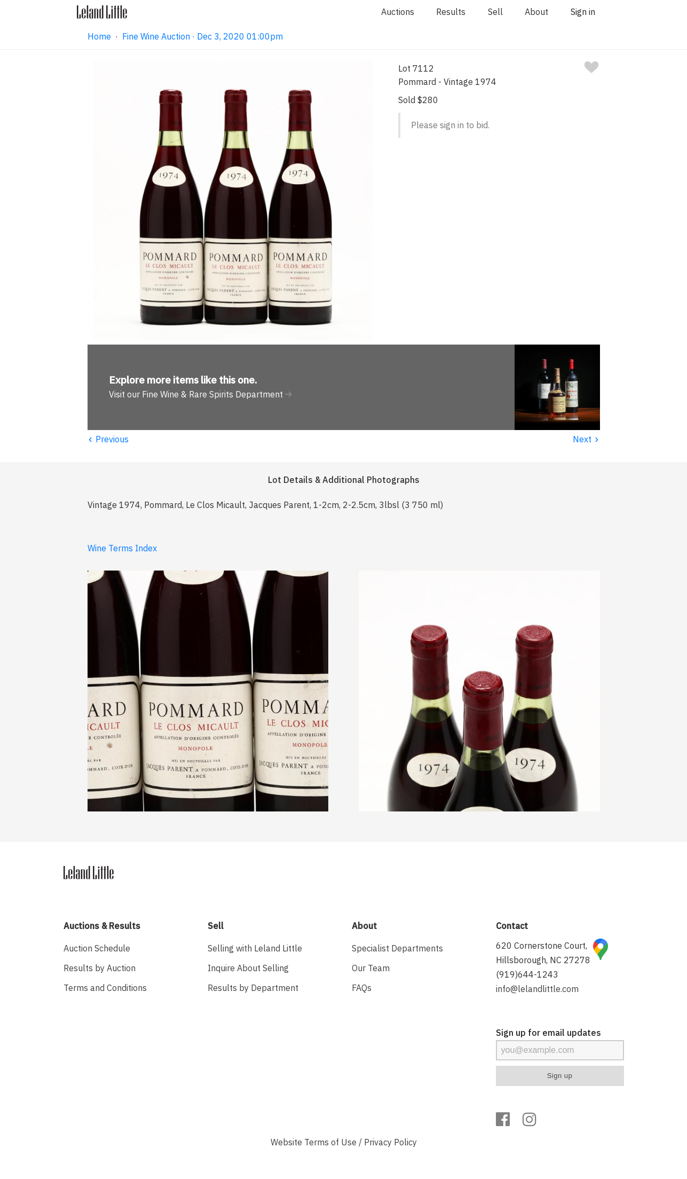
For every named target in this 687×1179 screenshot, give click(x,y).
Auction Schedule (97, 948)
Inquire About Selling (248, 968)
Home (99, 36)
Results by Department (253, 987)
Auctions (397, 11)
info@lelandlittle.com (537, 988)
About (536, 11)
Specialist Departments (397, 948)
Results (450, 11)
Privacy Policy (390, 1142)
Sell (495, 11)
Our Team (371, 968)
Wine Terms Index (122, 548)
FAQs (362, 987)
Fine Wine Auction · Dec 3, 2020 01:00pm (202, 36)
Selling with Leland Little (255, 948)
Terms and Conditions (105, 987)
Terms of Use (330, 1142)
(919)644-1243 (527, 974)
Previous (108, 439)
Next (586, 439)
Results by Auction (100, 968)
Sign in (583, 11)
